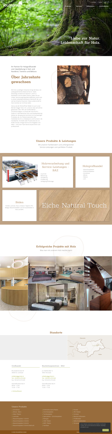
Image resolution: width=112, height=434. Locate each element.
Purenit (76, 410)
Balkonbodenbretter (80, 421)
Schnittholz (16, 410)
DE (105, 2)
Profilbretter (77, 419)
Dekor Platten (17, 414)
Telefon (99, 2)
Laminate (16, 416)
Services (79, 6)
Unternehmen (103, 6)
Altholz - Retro (17, 412)
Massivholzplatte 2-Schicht (21, 421)
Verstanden (105, 430)
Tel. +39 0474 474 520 (18, 378)
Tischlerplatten (47, 414)
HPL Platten (77, 412)
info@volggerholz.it (18, 376)
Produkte (68, 6)
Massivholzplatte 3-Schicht (21, 423)
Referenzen (90, 6)
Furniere (76, 414)
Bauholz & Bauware (79, 416)
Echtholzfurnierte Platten (50, 410)
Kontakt (93, 2)
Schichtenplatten (48, 412)
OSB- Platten (47, 421)
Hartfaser (46, 425)
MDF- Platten (47, 423)
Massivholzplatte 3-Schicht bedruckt (23, 425)
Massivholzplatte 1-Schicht (21, 419)
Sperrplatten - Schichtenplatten (52, 416)
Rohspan (46, 419)
